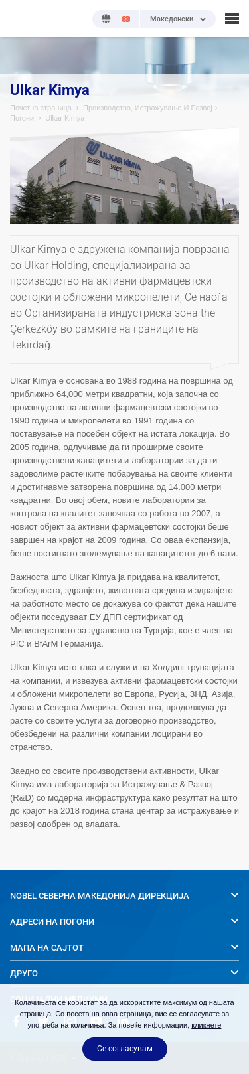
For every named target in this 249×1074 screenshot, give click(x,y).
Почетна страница (41, 108)
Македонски (171, 19)
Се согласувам (125, 1048)
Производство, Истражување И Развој (147, 108)
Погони (22, 118)
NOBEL (19, 18)
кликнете (206, 1025)
